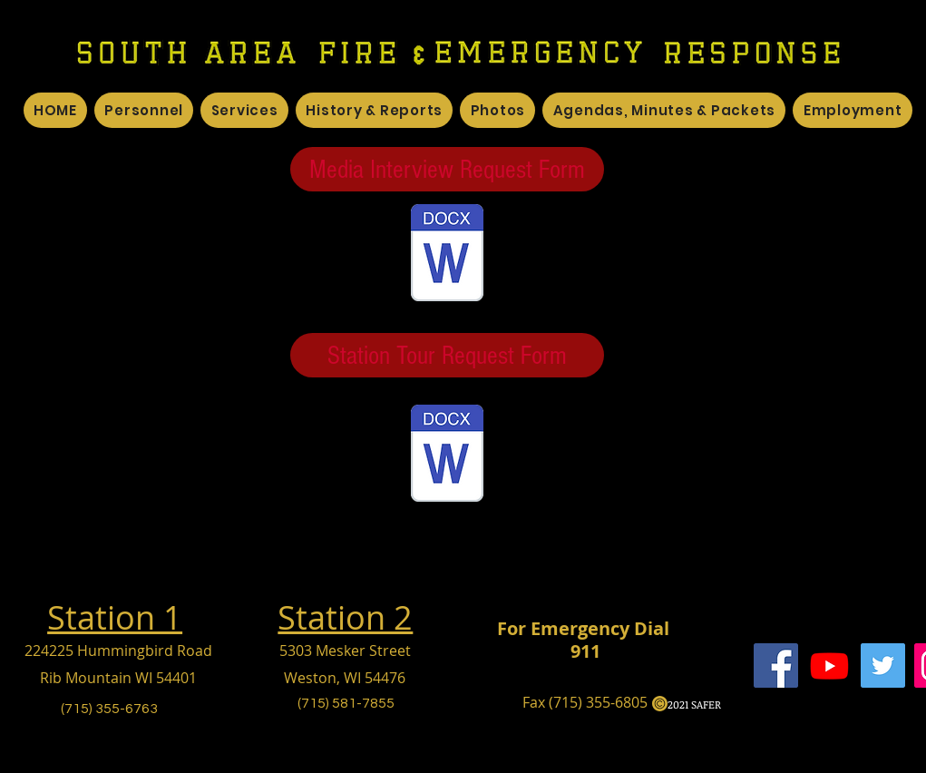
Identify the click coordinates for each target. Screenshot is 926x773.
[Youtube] (829, 665)
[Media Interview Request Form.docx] (447, 254)
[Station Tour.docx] (447, 455)
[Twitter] (883, 665)
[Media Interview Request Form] (447, 169)
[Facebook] (776, 665)
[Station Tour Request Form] (447, 355)
